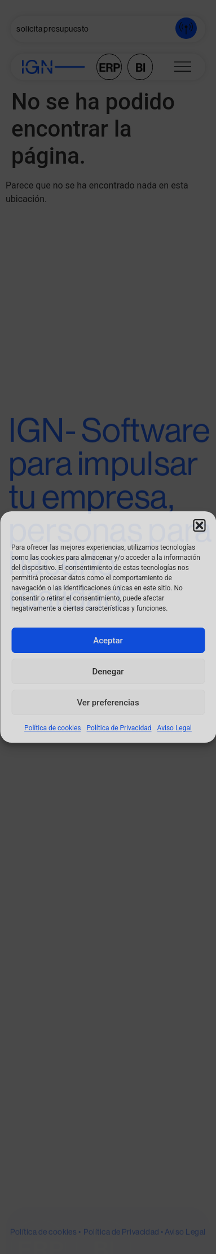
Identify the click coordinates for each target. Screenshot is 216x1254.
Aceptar (108, 640)
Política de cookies (52, 728)
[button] (199, 525)
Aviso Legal (174, 728)
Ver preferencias (108, 703)
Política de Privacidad (119, 728)
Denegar (108, 672)
